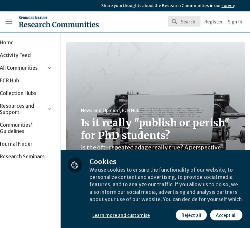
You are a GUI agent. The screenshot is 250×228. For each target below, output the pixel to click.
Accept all (225, 215)
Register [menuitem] (213, 22)
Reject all (191, 215)
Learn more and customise (141, 215)
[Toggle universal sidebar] (9, 21)
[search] (184, 21)
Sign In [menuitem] (235, 22)
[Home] (45, 21)
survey (227, 5)
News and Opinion (121, 110)
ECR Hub (151, 110)
